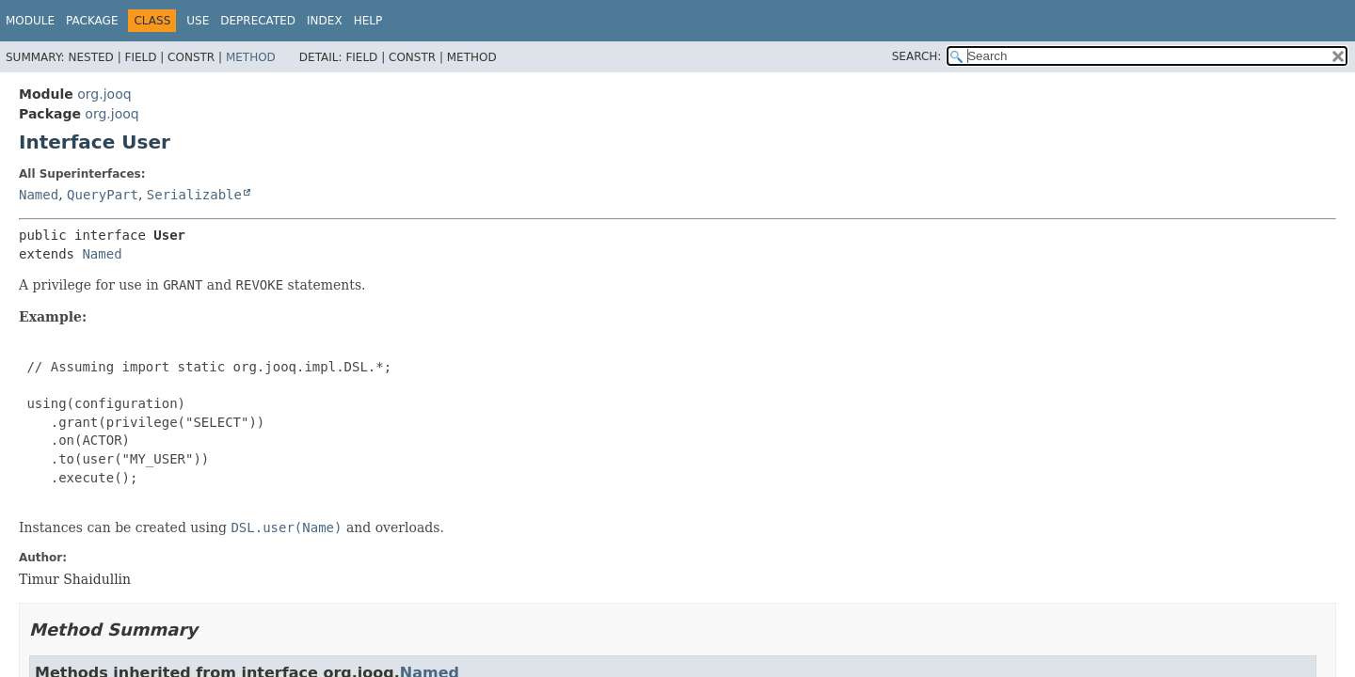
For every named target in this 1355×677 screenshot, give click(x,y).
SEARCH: (917, 56)
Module (30, 20)
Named (38, 194)
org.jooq (104, 94)
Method (251, 57)
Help (368, 20)
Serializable (194, 194)
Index (325, 20)
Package (92, 20)
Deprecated (257, 20)
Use (197, 20)
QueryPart (102, 194)
